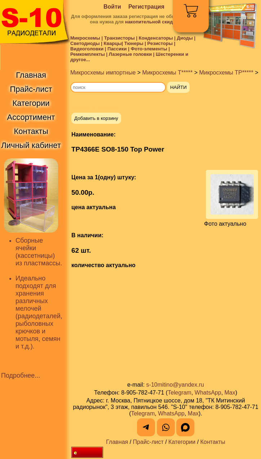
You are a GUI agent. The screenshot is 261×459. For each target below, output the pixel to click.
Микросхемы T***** (167, 72)
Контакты (212, 442)
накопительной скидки (151, 21)
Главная (117, 442)
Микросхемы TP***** (226, 72)
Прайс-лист (148, 442)
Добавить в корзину (96, 118)
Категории (181, 442)
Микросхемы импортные (103, 72)
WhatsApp (208, 393)
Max (230, 393)
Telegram (179, 393)
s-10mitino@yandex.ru (175, 385)
